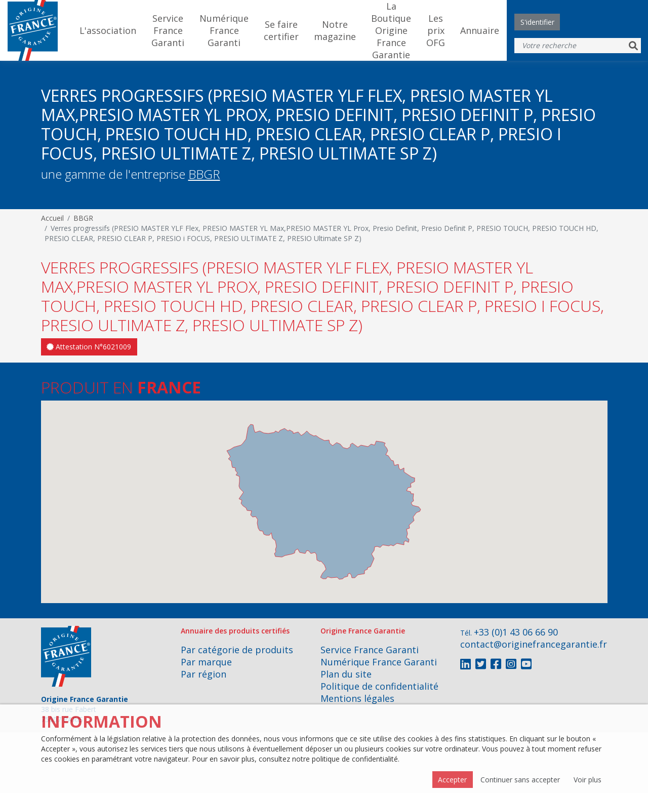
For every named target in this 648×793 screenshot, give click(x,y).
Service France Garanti (167, 30)
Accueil (52, 218)
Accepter (452, 779)
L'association (107, 30)
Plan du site (346, 674)
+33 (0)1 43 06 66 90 (516, 632)
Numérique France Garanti (224, 30)
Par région (203, 674)
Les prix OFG (435, 30)
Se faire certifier (281, 30)
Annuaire (479, 30)
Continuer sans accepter (520, 779)
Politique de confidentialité (379, 686)
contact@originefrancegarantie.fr (533, 644)
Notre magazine (335, 30)
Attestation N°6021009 (89, 346)
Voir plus (587, 779)
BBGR (204, 174)
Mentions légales (357, 698)
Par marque (206, 662)
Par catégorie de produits (237, 650)
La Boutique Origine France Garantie (391, 30)
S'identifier (537, 22)
